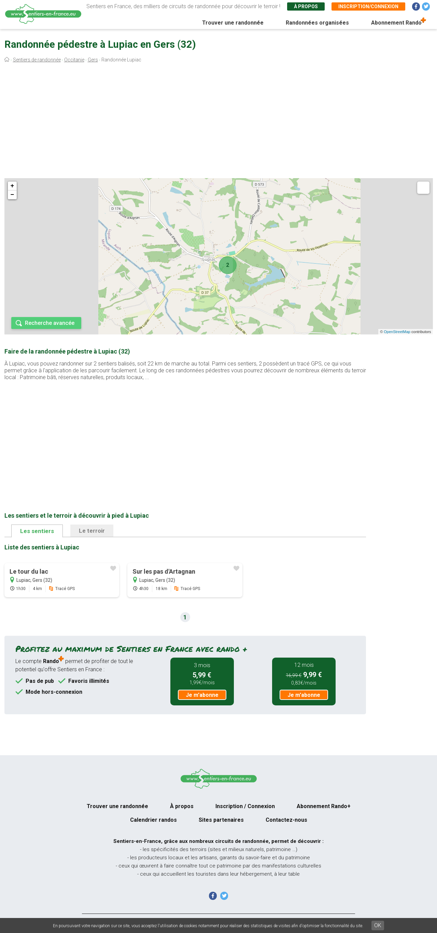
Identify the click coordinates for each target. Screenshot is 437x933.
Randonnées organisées (317, 22)
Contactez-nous (286, 820)
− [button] (12, 195)
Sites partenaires (221, 820)
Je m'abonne (202, 695)
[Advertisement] (218, 122)
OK (377, 925)
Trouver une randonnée (233, 22)
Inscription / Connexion (245, 806)
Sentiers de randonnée (37, 59)
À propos (306, 6)
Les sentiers (37, 531)
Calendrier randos (153, 820)
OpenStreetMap (397, 332)
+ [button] (12, 186)
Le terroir (92, 530)
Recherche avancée (49, 323)
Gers (93, 59)
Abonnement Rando (396, 22)
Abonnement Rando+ (324, 806)
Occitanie (74, 59)
